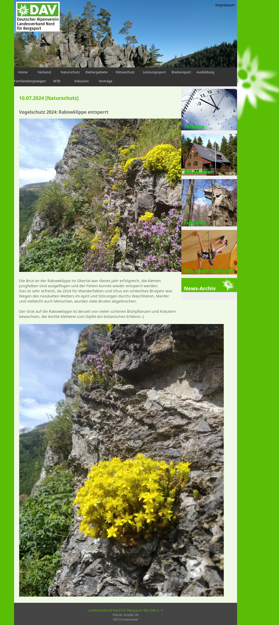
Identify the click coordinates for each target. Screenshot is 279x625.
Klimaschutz (125, 72)
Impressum (225, 5)
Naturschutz (70, 72)
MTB (56, 81)
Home (23, 72)
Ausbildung (205, 72)
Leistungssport (154, 72)
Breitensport (181, 72)
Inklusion (81, 81)
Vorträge (105, 81)
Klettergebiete (96, 72)
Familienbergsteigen (30, 81)
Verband (44, 72)
